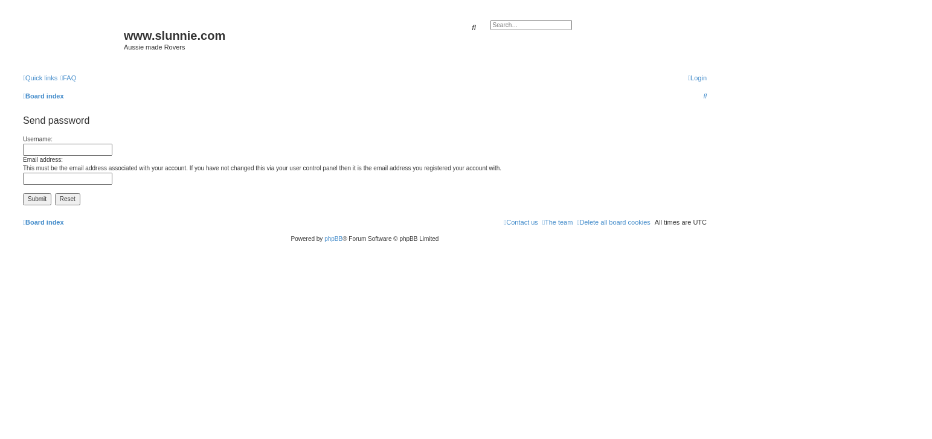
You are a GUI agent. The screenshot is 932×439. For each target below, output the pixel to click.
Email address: (43, 159)
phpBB (333, 239)
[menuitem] (68, 78)
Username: (38, 139)
